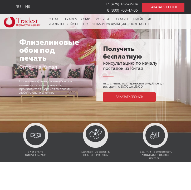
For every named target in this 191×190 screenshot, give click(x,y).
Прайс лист (143, 19)
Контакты (140, 24)
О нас (53, 19)
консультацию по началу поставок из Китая (130, 59)
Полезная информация (104, 24)
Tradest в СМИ (77, 19)
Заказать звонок (129, 97)
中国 (27, 7)
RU (18, 7)
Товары (121, 19)
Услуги (102, 19)
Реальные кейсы (63, 24)
